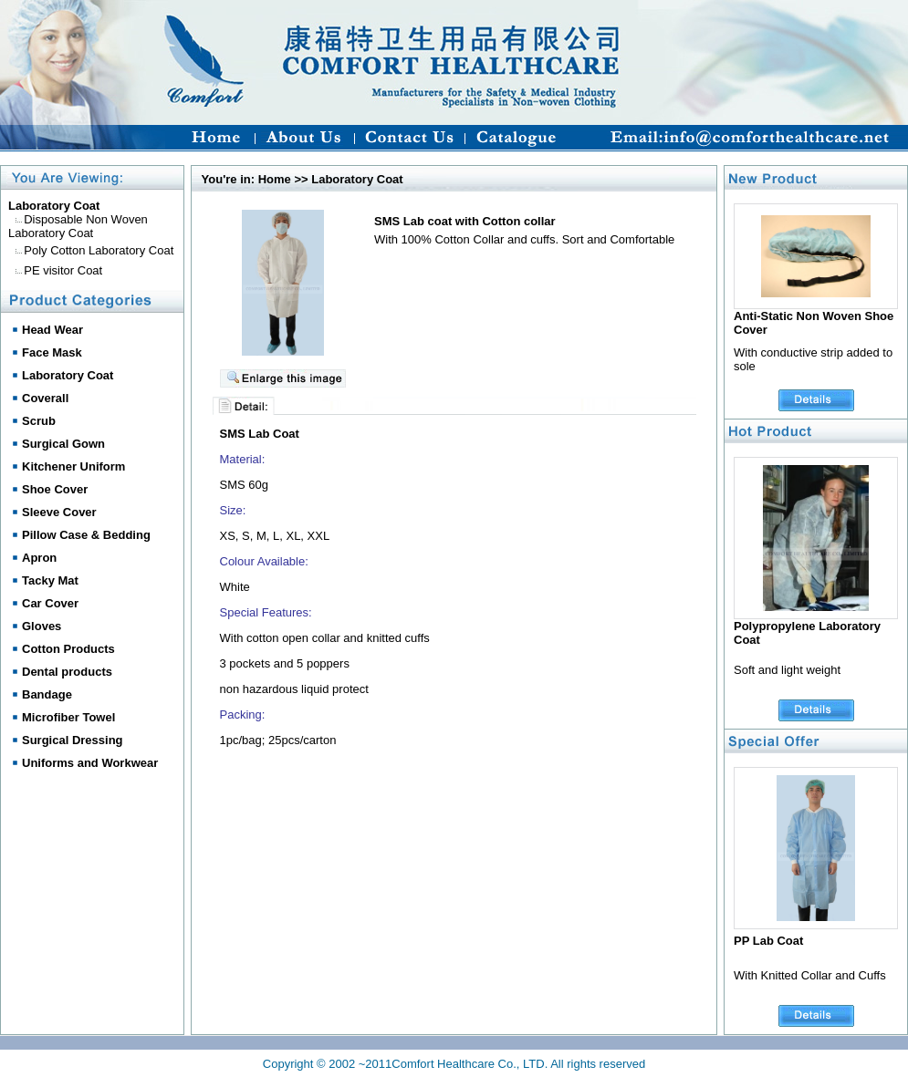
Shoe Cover (55, 489)
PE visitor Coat (63, 270)
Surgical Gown (63, 443)
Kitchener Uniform (73, 466)
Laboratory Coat (67, 375)
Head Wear (52, 330)
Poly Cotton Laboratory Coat (98, 250)
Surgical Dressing (72, 740)
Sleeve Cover (59, 512)
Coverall (45, 398)
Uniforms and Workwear (90, 763)
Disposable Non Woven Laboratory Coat (78, 226)
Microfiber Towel (68, 717)
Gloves (41, 626)
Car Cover (50, 603)
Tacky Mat (50, 580)
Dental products (67, 671)
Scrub (39, 421)
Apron (39, 557)
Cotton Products (68, 649)
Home (274, 179)
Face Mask (52, 352)
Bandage (47, 694)
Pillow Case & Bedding (86, 535)
